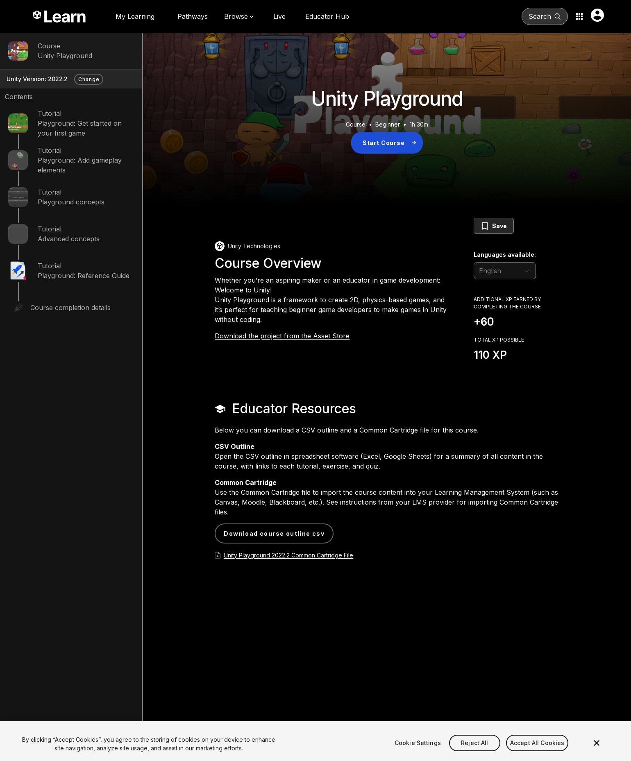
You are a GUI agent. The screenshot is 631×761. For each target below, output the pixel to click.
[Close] (596, 751)
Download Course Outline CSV (274, 533)
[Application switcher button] (579, 16)
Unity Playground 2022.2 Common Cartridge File (288, 555)
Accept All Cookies (537, 750)
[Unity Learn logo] (60, 16)
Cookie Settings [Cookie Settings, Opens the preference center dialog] (418, 750)
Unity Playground (65, 56)
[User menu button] (597, 15)
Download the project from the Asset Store (282, 336)
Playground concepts (71, 202)
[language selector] (505, 270)
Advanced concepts (69, 239)
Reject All (474, 750)
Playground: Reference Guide (83, 276)
